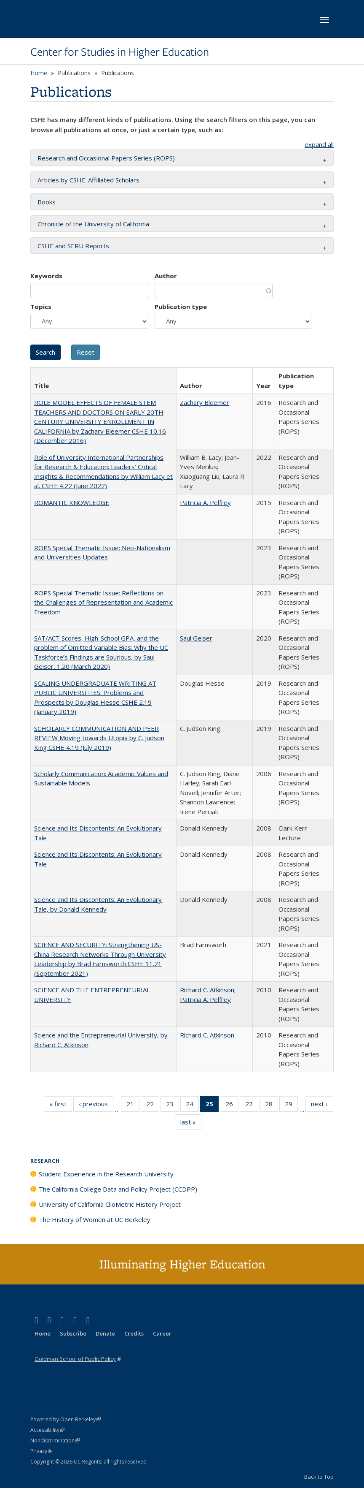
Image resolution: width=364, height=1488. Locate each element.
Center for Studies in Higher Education (119, 52)
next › (322, 1105)
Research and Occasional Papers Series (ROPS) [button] (106, 158)
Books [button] (46, 202)
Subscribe (73, 1333)
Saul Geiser (196, 638)
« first (60, 1105)
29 (291, 1105)
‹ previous (96, 1105)
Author (166, 276)
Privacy (41, 1451)
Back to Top (319, 1476)
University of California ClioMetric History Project (110, 1204)
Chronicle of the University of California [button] (93, 224)
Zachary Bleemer (204, 402)
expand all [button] (319, 144)
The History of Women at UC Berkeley (94, 1219)
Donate (105, 1333)
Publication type (181, 306)
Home (38, 73)
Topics (40, 306)
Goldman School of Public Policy (78, 1359)
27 (251, 1105)
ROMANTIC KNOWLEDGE (71, 502)
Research (45, 1161)
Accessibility (47, 1430)
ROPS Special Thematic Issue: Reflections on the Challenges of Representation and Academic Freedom (103, 602)
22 (152, 1105)
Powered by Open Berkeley (65, 1419)
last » (190, 1123)
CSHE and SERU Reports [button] (73, 246)
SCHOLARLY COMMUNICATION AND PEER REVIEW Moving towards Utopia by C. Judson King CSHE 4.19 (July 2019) (99, 738)
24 (192, 1105)
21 (132, 1105)
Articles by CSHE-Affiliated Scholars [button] (88, 180)
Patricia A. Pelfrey (205, 502)
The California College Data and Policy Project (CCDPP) (118, 1189)
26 (231, 1105)
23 (172, 1105)
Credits (134, 1333)
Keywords (46, 276)
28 (271, 1105)
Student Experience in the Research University (106, 1174)
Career (162, 1333)
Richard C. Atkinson (207, 990)
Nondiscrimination (55, 1440)
